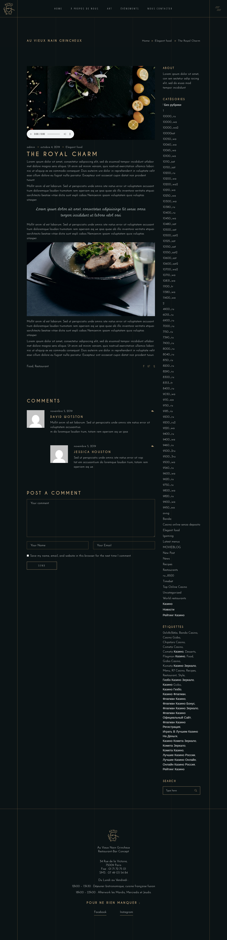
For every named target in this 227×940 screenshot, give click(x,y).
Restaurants (170, 570)
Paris (118, 865)
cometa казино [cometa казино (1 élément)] (173, 651)
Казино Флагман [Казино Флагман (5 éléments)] (174, 694)
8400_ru (168, 388)
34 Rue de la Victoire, (113, 861)
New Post (169, 553)
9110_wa (168, 399)
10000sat (169, 133)
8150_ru (168, 360)
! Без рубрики (172, 105)
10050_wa (169, 139)
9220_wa (169, 428)
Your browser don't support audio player (50, 134)
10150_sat (169, 167)
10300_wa (170, 201)
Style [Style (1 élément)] (181, 675)
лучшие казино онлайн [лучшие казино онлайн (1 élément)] (179, 760)
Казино (168, 604)
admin (31, 147)
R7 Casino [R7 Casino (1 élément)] (178, 670)
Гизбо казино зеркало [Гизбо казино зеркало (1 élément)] (178, 680)
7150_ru (168, 331)
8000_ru (169, 348)
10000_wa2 (170, 127)
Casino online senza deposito (181, 524)
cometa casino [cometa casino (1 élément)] (173, 647)
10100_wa (169, 156)
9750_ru (168, 485)
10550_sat (169, 246)
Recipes (167, 564)
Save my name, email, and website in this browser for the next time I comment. (80, 555)
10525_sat (169, 241)
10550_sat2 (170, 252)
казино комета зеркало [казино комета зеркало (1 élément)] (179, 741)
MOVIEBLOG (172, 547)
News (166, 558)
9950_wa (169, 507)
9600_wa (169, 473)
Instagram (126, 912)
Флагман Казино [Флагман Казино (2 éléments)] (174, 699)
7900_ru (168, 343)
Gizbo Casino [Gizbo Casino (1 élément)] (171, 661)
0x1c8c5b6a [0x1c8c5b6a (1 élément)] (170, 632)
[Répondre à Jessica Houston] (152, 446)
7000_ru (168, 326)
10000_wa (170, 122)
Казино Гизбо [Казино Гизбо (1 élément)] (172, 689)
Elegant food (163, 40)
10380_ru (169, 207)
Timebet (168, 581)
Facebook (100, 912)
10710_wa (169, 275)
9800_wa (169, 490)
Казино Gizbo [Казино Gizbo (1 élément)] (172, 684)
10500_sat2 (170, 235)
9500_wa (169, 462)
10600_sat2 (170, 263)
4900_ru (168, 309)
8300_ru (168, 377)
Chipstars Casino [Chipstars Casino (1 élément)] (174, 642)
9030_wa (169, 394)
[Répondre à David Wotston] (152, 411)
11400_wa (169, 297)
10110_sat (169, 161)
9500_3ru (169, 456)
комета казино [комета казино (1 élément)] (173, 750)
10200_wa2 (170, 184)
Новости (169, 609)
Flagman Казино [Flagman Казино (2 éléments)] (174, 656)
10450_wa (169, 218)
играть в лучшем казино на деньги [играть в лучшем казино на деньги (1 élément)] (180, 734)
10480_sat (169, 224)
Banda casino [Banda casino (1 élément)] (188, 632)
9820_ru (168, 496)
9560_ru (168, 468)
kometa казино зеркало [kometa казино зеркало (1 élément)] (179, 666)
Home (146, 40)
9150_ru (168, 405)
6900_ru (168, 320)
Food (30, 366)
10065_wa (169, 150)
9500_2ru (169, 451)
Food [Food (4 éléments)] (190, 656)
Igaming (168, 536)
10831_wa (169, 280)
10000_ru (169, 116)
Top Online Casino (175, 587)
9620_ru (168, 479)
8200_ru (168, 365)
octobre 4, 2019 (51, 147)
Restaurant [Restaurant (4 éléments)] (170, 675)
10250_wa (169, 195)
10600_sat (170, 258)
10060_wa (170, 144)
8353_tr (168, 382)
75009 (110, 865)
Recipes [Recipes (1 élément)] (191, 670)
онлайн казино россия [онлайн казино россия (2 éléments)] (179, 764)
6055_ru (168, 314)
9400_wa (169, 439)
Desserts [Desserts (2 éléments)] (190, 651)
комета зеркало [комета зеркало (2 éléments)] (174, 745)
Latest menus (171, 541)
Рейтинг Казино (174, 615)
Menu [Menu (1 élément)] (166, 670)
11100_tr (168, 286)
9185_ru (168, 411)
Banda (167, 519)
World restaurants (174, 598)
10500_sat (169, 229)
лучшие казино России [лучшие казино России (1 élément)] (179, 755)
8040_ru (168, 354)
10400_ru (169, 212)
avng (166, 513)
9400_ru (168, 434)
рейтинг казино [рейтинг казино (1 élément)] (174, 769)
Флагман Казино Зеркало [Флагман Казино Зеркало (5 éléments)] (180, 708)
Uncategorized (172, 592)
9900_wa (169, 502)
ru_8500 (168, 575)
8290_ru (168, 371)
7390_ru (168, 337)
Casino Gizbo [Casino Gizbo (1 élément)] (171, 637)
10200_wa (169, 178)
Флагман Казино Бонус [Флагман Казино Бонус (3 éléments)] (179, 703)
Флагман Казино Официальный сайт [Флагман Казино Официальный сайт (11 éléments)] (177, 715)
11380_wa (169, 292)
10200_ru (169, 173)
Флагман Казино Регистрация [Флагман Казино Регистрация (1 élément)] (174, 725)
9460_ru (168, 445)
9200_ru (168, 417)
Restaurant (42, 366)
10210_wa (169, 190)
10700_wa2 (170, 269)
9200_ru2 (169, 422)
